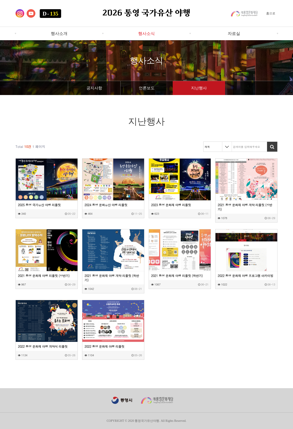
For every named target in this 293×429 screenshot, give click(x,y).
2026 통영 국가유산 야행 (146, 13)
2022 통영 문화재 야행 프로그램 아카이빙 (245, 275)
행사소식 (146, 33)
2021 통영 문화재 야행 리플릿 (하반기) (177, 275)
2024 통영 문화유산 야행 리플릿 (105, 205)
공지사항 (94, 88)
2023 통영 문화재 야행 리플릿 (171, 205)
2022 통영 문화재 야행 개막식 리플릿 (42, 346)
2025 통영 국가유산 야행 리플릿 (39, 205)
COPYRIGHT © (117, 420)
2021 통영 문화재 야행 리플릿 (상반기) (44, 275)
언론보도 (147, 88)
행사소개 (59, 33)
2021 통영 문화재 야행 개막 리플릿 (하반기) (111, 277)
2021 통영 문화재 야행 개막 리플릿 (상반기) (245, 207)
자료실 (234, 33)
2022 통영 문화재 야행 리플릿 (104, 346)
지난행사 (199, 88)
